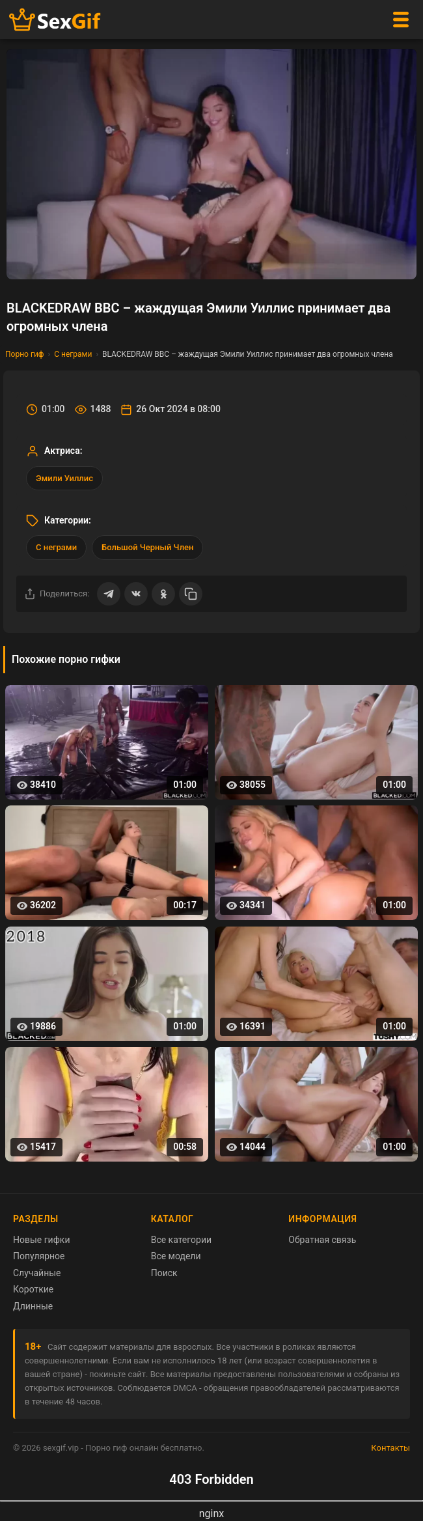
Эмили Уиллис (64, 478)
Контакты (390, 1448)
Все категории (181, 1240)
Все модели (176, 1256)
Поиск (164, 1273)
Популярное (39, 1256)
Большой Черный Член (147, 547)
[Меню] (400, 19)
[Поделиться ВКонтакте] (136, 594)
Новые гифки (41, 1240)
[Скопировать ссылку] (190, 594)
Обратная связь (322, 1240)
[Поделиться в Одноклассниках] (163, 594)
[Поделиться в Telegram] (108, 594)
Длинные (33, 1306)
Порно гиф (24, 354)
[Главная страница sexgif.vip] (55, 20)
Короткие (33, 1289)
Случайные (37, 1273)
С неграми (73, 354)
